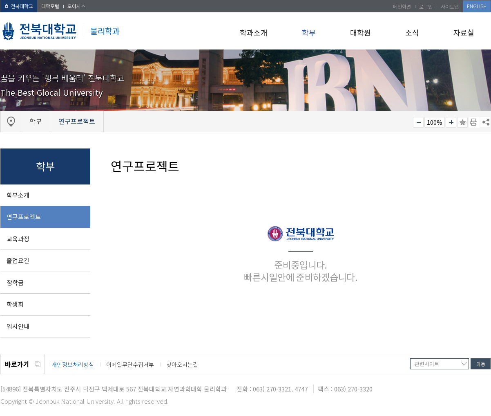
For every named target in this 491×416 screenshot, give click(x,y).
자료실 (463, 32)
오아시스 (76, 5)
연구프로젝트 (24, 216)
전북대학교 (18, 5)
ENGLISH (477, 5)
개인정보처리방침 (72, 364)
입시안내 (18, 326)
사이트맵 (450, 6)
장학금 (15, 282)
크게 (451, 122)
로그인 (426, 6)
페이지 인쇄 (474, 122)
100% (434, 122)
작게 (418, 122)
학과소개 (254, 32)
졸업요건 (18, 260)
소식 (412, 32)
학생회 (15, 304)
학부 (309, 32)
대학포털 (50, 5)
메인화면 (402, 6)
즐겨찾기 (462, 122)
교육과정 (18, 238)
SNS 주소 (485, 122)
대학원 (360, 32)
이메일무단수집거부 (130, 364)
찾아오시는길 (182, 364)
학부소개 (18, 195)
